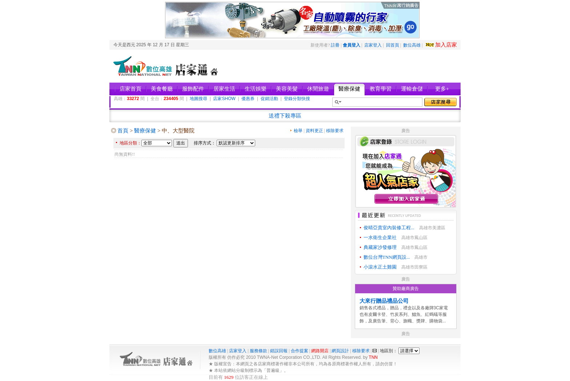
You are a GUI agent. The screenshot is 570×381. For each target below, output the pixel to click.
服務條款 (258, 350)
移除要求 (335, 130)
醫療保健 (145, 131)
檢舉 (298, 130)
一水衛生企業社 (380, 237)
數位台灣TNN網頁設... (387, 257)
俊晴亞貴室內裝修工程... (389, 227)
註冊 (335, 45)
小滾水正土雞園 (380, 267)
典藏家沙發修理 (380, 247)
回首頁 (392, 45)
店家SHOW (224, 98)
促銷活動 (269, 98)
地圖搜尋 (198, 98)
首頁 (122, 131)
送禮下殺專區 (285, 116)
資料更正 (314, 130)
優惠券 (247, 98)
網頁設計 (340, 350)
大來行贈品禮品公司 (384, 301)
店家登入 (373, 45)
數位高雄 (412, 45)
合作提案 (299, 350)
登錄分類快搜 (297, 98)
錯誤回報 (279, 350)
